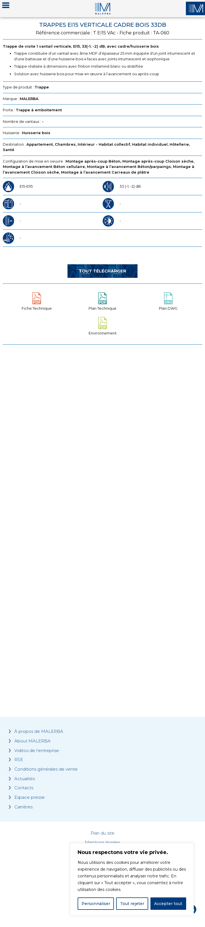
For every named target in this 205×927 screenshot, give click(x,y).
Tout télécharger (102, 271)
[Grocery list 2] (102, 612)
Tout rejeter (132, 903)
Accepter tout (168, 903)
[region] (132, 879)
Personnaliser (96, 903)
